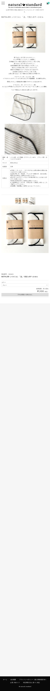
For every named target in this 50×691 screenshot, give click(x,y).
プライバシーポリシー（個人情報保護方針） (33, 679)
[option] (17, 200)
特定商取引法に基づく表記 (31, 682)
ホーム (5, 679)
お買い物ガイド (15, 682)
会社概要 (13, 679)
